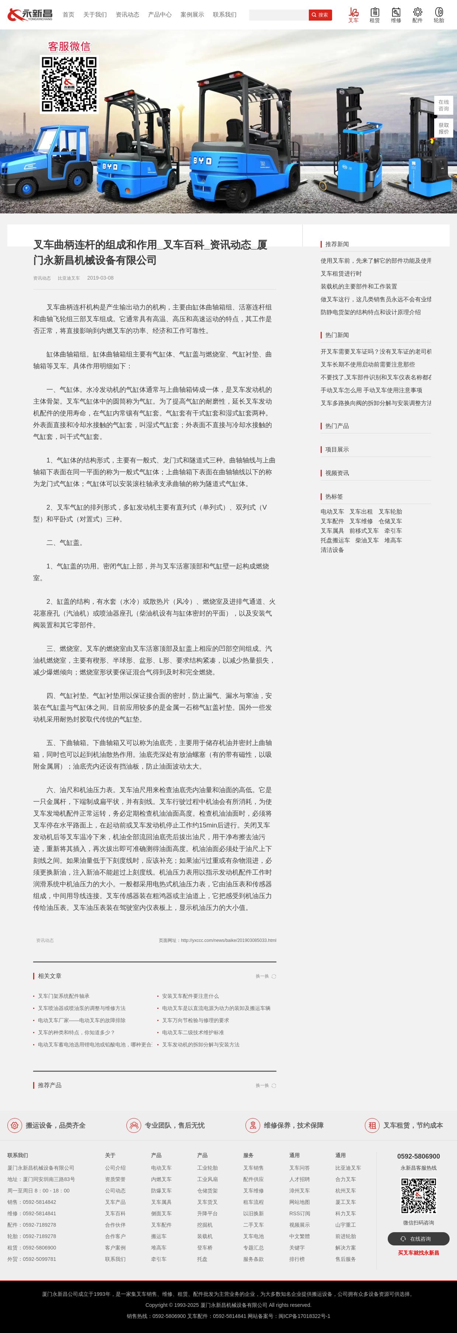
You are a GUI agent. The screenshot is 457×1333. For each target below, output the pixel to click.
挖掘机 (205, 1225)
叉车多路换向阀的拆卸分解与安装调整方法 (377, 403)
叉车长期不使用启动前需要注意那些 (368, 364)
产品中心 (160, 14)
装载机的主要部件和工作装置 (359, 286)
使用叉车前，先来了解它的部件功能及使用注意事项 (388, 261)
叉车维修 (361, 521)
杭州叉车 (345, 1191)
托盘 (202, 1259)
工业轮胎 (207, 1168)
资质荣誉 (115, 1179)
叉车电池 (253, 1236)
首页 (68, 14)
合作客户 (115, 1236)
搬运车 (159, 1236)
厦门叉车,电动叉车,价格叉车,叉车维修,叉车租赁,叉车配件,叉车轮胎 (29, 14)
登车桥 (205, 1248)
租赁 (375, 20)
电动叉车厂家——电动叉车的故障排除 (82, 1020)
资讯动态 (127, 14)
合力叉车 (345, 1179)
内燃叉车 (161, 1179)
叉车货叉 (207, 1202)
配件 (417, 20)
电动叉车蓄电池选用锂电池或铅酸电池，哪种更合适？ (100, 1044)
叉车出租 (361, 511)
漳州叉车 (299, 1191)
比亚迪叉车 (348, 1168)
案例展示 (192, 14)
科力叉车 (345, 1213)
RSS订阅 (299, 1213)
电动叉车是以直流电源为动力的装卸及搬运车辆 (216, 1008)
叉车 (353, 20)
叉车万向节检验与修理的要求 (195, 1020)
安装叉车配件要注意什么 (190, 996)
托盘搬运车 (335, 540)
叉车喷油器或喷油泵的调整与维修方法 (82, 1008)
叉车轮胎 (390, 511)
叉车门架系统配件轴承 (64, 996)
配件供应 (253, 1179)
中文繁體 (299, 1236)
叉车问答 (299, 1168)
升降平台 (207, 1213)
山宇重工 (345, 1225)
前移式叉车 (364, 531)
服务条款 (253, 1259)
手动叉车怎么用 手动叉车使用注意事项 (371, 390)
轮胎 (439, 20)
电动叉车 (332, 511)
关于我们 (95, 14)
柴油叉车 (367, 540)
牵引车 (393, 531)
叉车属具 (332, 531)
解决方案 (345, 1248)
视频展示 (299, 1225)
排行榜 (297, 1259)
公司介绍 (115, 1168)
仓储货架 (207, 1191)
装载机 (205, 1236)
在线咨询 (420, 1239)
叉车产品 (115, 1202)
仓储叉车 (390, 521)
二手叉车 (253, 1225)
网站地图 (299, 1202)
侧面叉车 (161, 1213)
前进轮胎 (345, 1236)
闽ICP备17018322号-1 (304, 1316)
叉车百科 (115, 1213)
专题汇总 (253, 1248)
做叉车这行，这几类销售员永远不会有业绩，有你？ (388, 299)
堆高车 (393, 540)
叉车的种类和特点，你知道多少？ (76, 1032)
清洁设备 (332, 550)
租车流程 (253, 1202)
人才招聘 (299, 1179)
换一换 (262, 976)
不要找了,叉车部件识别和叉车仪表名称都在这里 (383, 377)
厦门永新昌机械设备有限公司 (234, 1305)
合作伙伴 (115, 1225)
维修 (396, 20)
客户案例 (115, 1248)
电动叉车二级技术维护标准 (193, 1032)
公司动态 (115, 1191)
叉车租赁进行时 (341, 273)
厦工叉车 (345, 1202)
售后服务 (345, 1259)
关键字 (297, 1248)
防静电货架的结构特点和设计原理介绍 (371, 312)
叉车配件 (332, 521)
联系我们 (225, 14)
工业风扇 (207, 1179)
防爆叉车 (161, 1191)
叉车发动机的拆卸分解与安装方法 (201, 1044)
